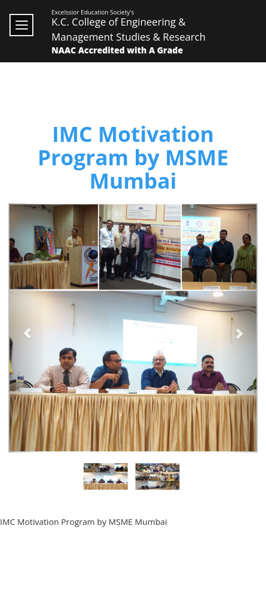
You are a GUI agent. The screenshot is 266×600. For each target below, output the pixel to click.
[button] (27, 328)
